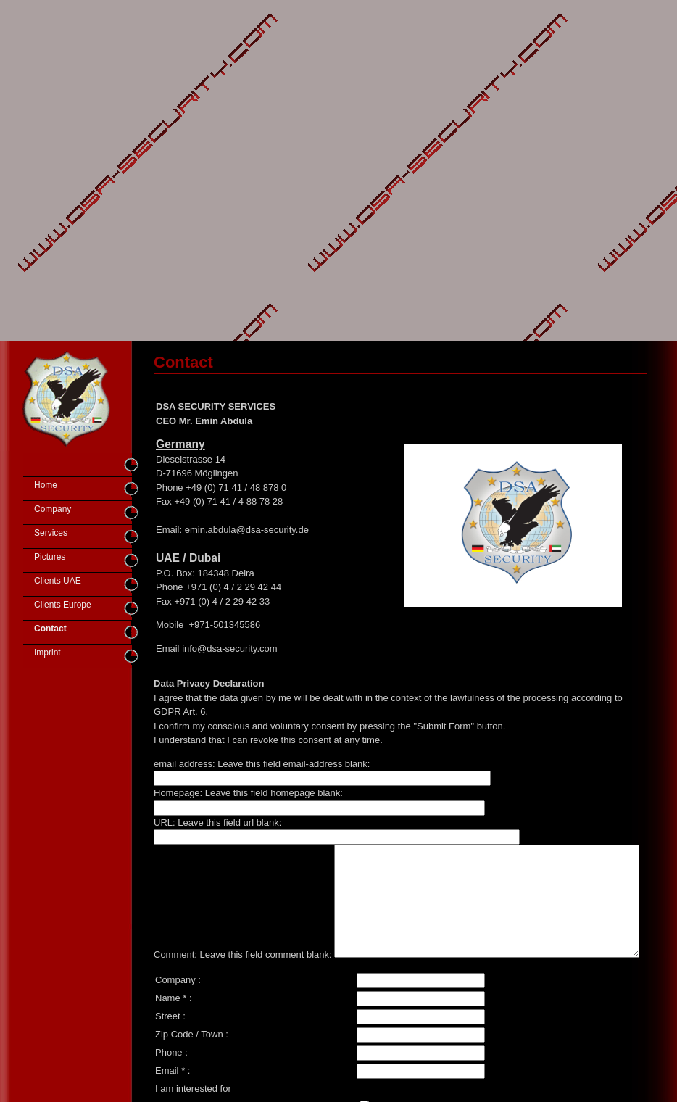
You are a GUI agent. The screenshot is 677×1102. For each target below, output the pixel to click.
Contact (50, 629)
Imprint (47, 652)
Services (50, 533)
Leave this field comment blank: (266, 851)
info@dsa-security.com (229, 648)
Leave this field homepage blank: (274, 792)
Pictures (49, 557)
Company (52, 509)
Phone (169, 1088)
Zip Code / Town (189, 1070)
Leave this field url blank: (229, 822)
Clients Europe (62, 605)
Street (167, 1052)
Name (167, 1034)
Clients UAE (57, 581)
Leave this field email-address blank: (293, 763)
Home (45, 485)
